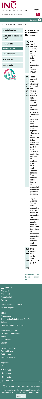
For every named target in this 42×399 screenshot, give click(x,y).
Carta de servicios (8, 357)
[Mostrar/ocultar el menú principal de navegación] (3, 20)
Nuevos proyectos (8, 308)
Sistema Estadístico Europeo (12, 325)
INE (2, 24)
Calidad (4, 322)
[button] (35, 20)
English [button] (37, 9)
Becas (3, 337)
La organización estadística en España (17, 24)
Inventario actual (9, 30)
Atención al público (8, 348)
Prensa (4, 300)
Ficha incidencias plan (32, 277)
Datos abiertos (7, 351)
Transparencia (7, 316)
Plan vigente (8, 44)
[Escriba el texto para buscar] (19, 14)
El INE (3, 313)
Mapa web (5, 291)
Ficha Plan (29, 274)
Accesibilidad (6, 297)
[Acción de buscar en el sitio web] (38, 14)
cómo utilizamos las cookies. (28, 392)
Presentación (8, 59)
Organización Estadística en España (15, 319)
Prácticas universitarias (10, 334)
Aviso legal (5, 294)
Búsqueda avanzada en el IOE (12, 37)
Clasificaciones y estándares (12, 305)
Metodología (8, 65)
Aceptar (21, 396)
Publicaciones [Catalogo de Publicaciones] (6, 354)
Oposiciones (6, 340)
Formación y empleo (9, 331)
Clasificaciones (9, 54)
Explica (4, 343)
